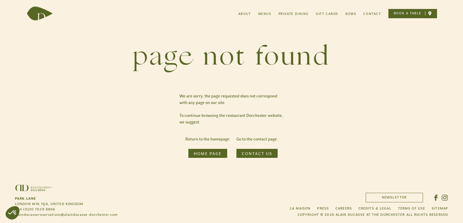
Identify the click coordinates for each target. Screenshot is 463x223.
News (350, 13)
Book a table (408, 13)
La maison (300, 208)
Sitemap (440, 208)
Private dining (294, 13)
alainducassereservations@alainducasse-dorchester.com (66, 214)
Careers (344, 208)
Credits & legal (375, 208)
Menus (264, 13)
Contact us (257, 153)
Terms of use (411, 208)
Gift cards (327, 13)
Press (323, 208)
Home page (207, 153)
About (244, 13)
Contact (372, 13)
